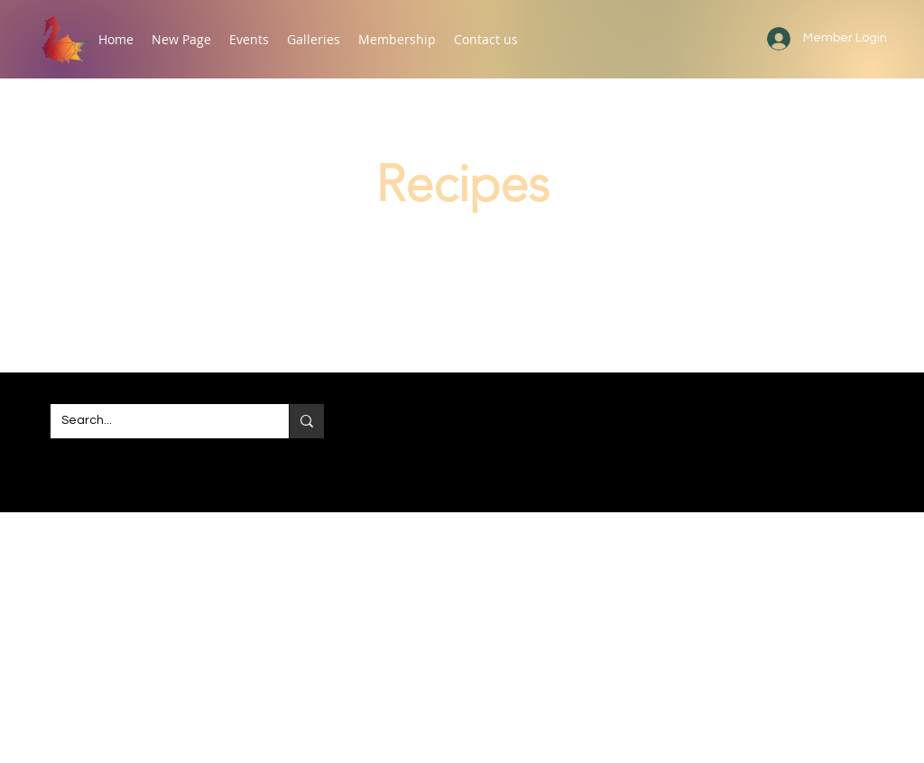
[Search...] (156, 421)
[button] (249, 39)
